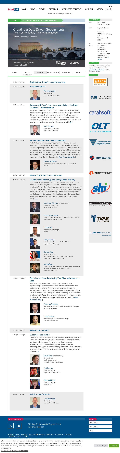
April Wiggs (48, 264)
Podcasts (59, 434)
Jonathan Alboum (51, 203)
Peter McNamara (51, 304)
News (32, 9)
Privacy (30, 438)
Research (53, 9)
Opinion (89, 9)
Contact (23, 438)
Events (42, 9)
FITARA (25, 436)
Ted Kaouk (48, 368)
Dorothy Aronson (51, 215)
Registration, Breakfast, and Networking (47, 82)
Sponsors (66, 72)
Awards (68, 434)
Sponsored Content (71, 9)
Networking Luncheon (39, 330)
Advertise (16, 438)
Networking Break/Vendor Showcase (46, 175)
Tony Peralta (49, 239)
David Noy (48, 355)
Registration (53, 72)
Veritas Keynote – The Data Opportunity (48, 140)
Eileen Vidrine (49, 380)
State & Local (15, 436)
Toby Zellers (49, 316)
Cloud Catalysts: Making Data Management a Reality (52, 179)
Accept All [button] (114, 446)
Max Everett (49, 126)
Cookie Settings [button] (100, 446)
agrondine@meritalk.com (97, 70)
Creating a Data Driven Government (41, 20)
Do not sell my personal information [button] (14, 451)
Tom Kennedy (49, 91)
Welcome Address (37, 86)
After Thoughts (27, 73)
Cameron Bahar (50, 161)
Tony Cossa (48, 227)
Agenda (40, 72)
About (9, 438)
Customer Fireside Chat (40, 335)
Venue (78, 72)
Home (23, 9)
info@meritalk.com (36, 427)
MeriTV (100, 9)
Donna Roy (48, 252)
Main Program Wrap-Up (40, 394)
